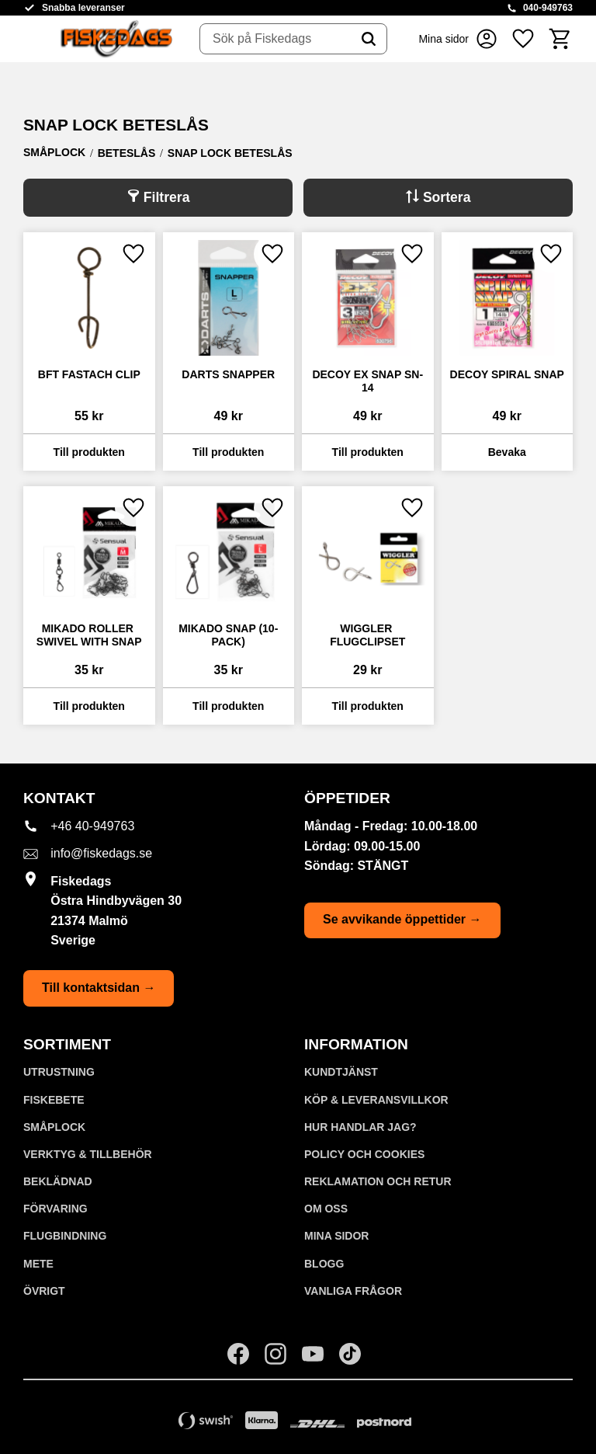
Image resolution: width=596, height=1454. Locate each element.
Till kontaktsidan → (98, 987)
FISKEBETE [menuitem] (54, 1100)
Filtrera (167, 197)
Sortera (447, 197)
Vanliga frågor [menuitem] (353, 1291)
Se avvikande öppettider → (402, 919)
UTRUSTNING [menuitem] (59, 1072)
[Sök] (368, 39)
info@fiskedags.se (101, 853)
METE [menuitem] (38, 1263)
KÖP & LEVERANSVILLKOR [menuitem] (376, 1100)
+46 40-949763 (92, 826)
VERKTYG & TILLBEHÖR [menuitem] (87, 1154)
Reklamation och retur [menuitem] (378, 1181)
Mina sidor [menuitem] (336, 1236)
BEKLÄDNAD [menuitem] (57, 1181)
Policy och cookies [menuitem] (364, 1154)
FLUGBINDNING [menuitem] (64, 1236)
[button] (523, 39)
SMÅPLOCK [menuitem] (54, 1127)
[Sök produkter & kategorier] (275, 39)
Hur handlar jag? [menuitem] (360, 1127)
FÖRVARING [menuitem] (55, 1208)
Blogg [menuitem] (324, 1263)
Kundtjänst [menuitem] (341, 1072)
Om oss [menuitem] (326, 1208)
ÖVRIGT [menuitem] (44, 1291)
